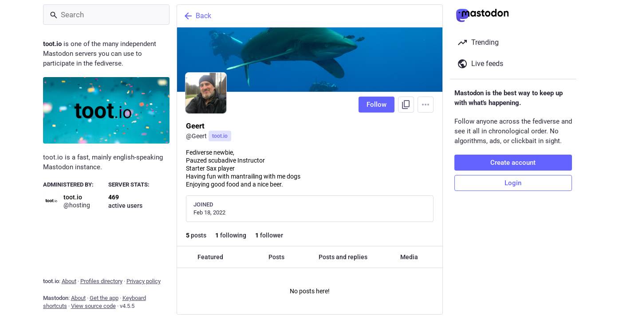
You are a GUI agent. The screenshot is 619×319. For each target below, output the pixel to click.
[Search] (106, 14)
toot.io (220, 136)
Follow (376, 105)
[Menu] (426, 105)
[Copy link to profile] (406, 105)
